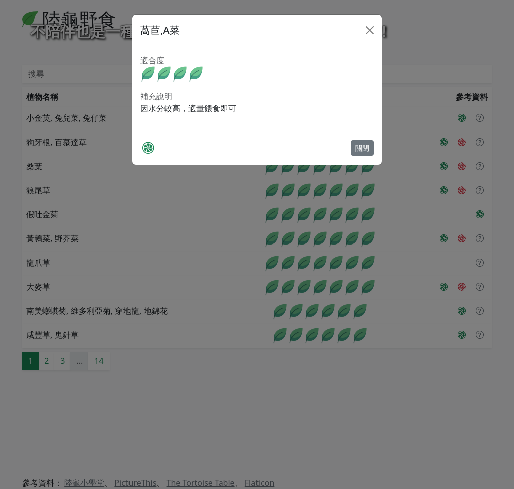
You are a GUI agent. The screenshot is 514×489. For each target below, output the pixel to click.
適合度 (152, 60)
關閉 (362, 148)
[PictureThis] (148, 148)
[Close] (370, 30)
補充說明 (156, 96)
